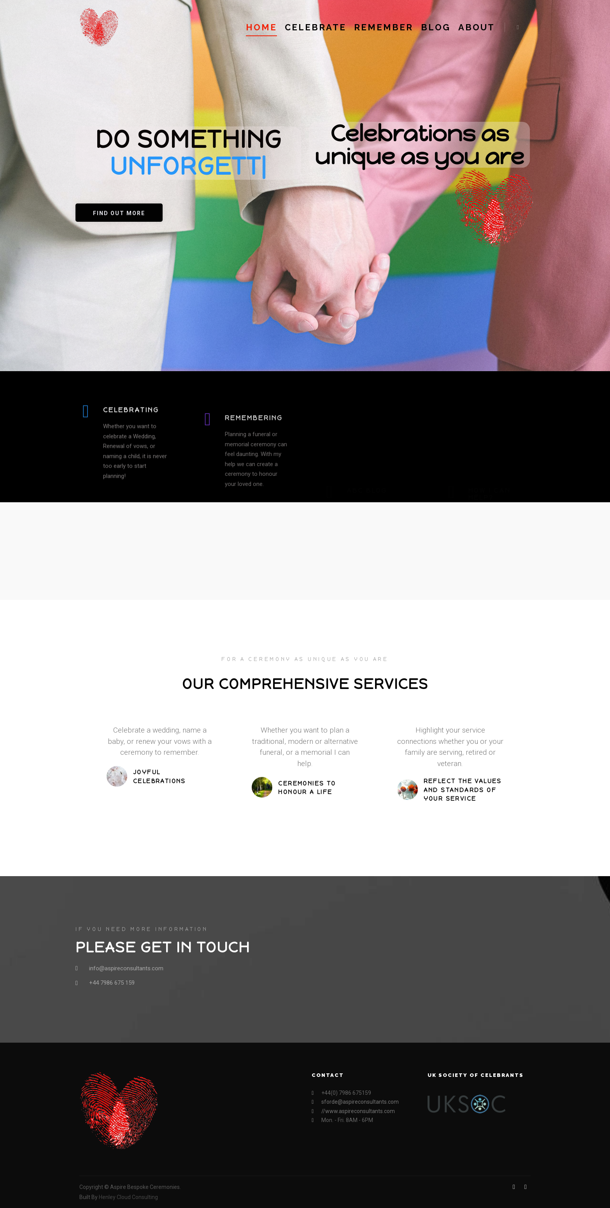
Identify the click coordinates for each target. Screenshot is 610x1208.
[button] (119, 212)
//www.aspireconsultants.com (353, 1111)
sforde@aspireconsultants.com (355, 1102)
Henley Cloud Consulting (128, 1197)
